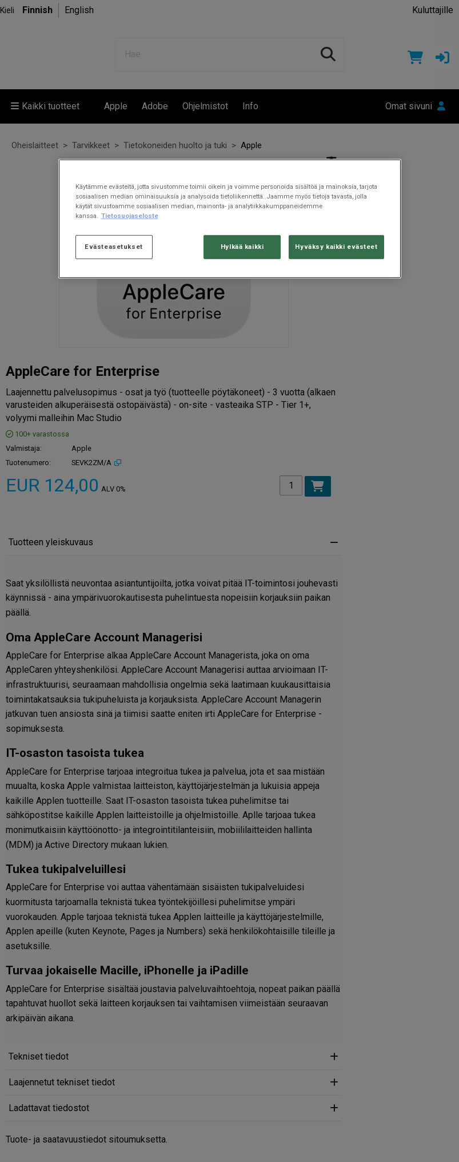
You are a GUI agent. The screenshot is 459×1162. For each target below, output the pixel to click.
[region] (229, 218)
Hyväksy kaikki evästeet (336, 247)
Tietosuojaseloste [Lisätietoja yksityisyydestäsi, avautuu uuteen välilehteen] (129, 216)
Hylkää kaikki (242, 247)
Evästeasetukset (114, 247)
